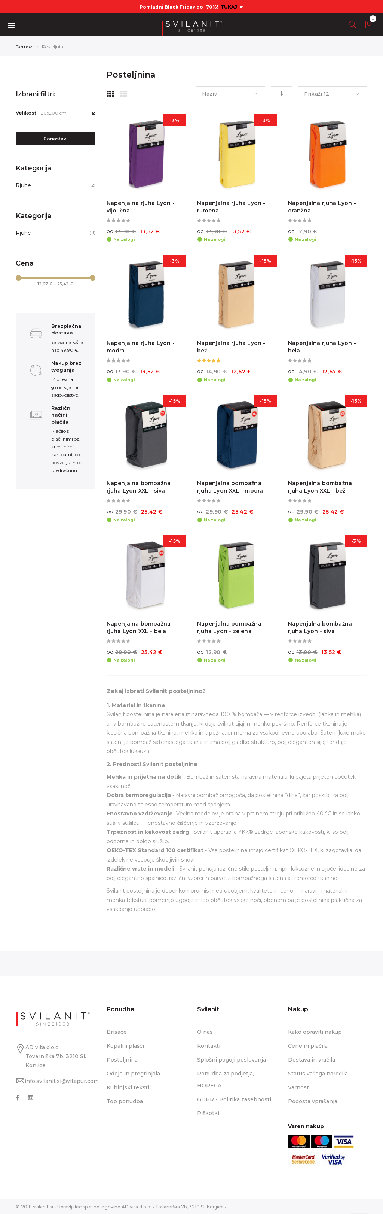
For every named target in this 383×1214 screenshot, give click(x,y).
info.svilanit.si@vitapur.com (62, 1081)
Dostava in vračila (311, 1059)
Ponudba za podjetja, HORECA (225, 1079)
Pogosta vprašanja (312, 1101)
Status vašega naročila (318, 1073)
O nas (205, 1032)
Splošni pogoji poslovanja (231, 1059)
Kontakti (208, 1045)
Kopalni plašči (125, 1045)
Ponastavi (55, 139)
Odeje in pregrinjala (133, 1073)
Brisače (117, 1032)
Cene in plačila (308, 1045)
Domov (24, 46)
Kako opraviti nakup (315, 1032)
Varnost (298, 1087)
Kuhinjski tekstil (129, 1087)
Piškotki (208, 1113)
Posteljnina (122, 1059)
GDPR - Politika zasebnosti (234, 1099)
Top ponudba (125, 1101)
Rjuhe (23, 185)
